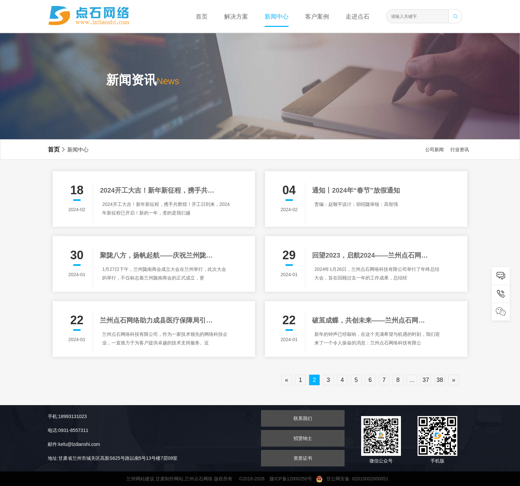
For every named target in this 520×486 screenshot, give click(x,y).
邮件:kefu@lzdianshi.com (74, 444)
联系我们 (302, 418)
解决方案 (236, 16)
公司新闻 (434, 149)
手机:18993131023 (67, 416)
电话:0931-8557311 (68, 430)
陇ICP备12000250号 (293, 478)
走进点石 (357, 16)
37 (425, 380)
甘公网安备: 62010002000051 (355, 478)
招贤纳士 (302, 438)
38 (439, 380)
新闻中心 (277, 16)
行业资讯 (459, 149)
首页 (202, 16)
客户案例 (317, 16)
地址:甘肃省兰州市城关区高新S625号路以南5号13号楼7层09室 (112, 458)
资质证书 (302, 458)
